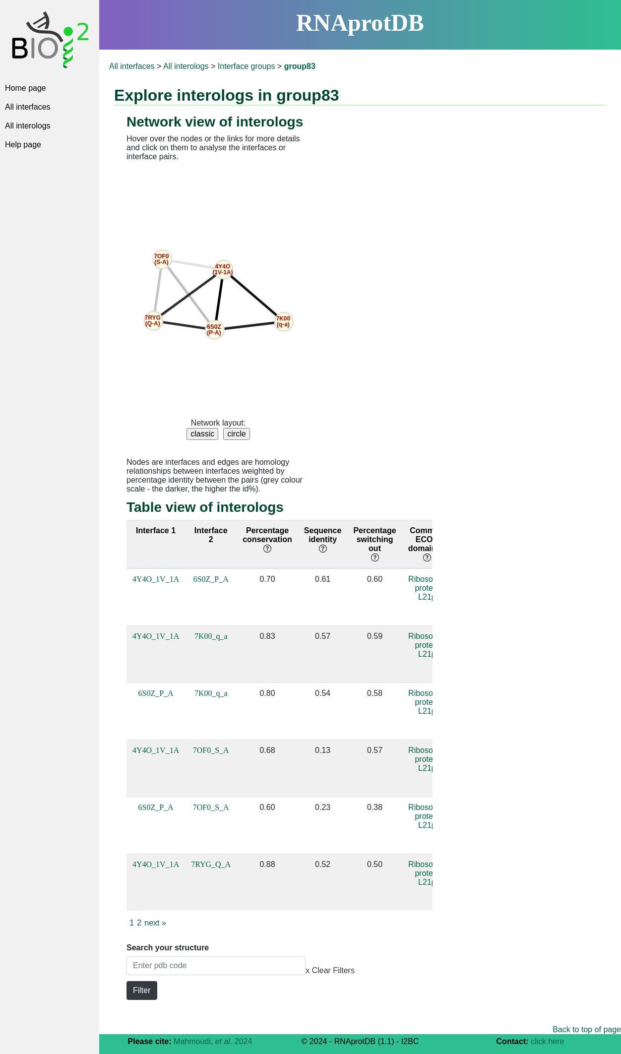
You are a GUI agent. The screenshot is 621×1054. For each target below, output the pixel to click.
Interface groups (246, 66)
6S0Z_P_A (211, 579)
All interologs (28, 126)
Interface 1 (156, 530)
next (155, 923)
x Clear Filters (330, 970)
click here (547, 1041)
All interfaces (28, 107)
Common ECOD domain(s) (427, 543)
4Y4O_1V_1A (155, 579)
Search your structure (167, 947)
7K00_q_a (211, 636)
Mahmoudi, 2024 (213, 1041)
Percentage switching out (374, 543)
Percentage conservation (267, 539)
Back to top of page (587, 1029)
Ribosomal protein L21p (427, 588)
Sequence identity (323, 539)
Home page (25, 88)
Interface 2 (211, 535)
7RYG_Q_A (211, 864)
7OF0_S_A (211, 750)
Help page (23, 144)
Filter (142, 990)
